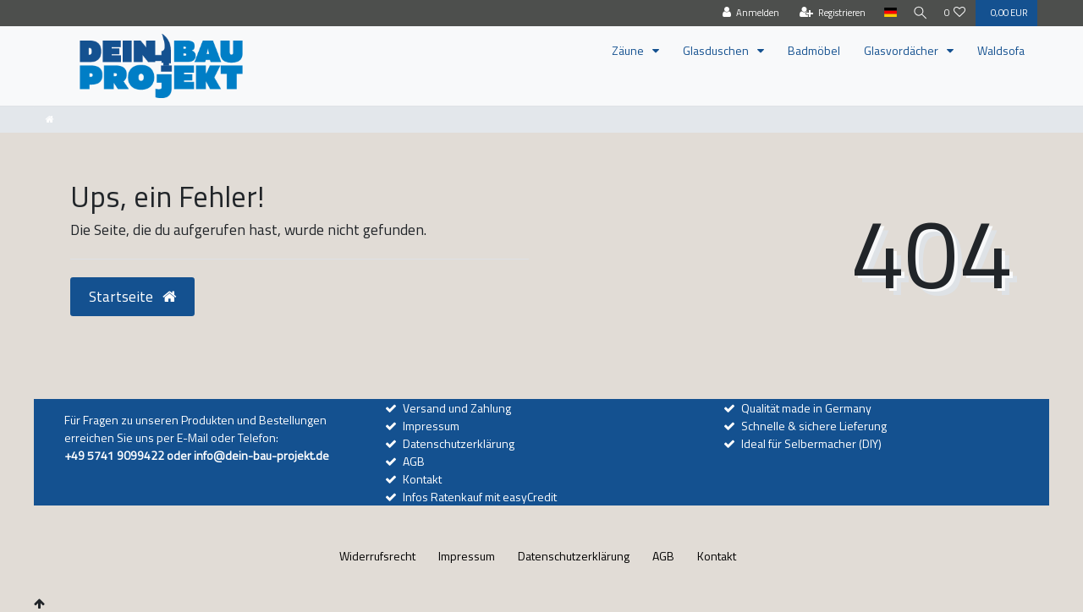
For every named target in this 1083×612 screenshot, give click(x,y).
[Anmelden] (745, 13)
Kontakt (422, 479)
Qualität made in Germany (806, 408)
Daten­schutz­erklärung (573, 556)
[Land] (884, 13)
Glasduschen (717, 50)
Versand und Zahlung (457, 408)
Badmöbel (814, 50)
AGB (414, 461)
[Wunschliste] (955, 13)
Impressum (431, 425)
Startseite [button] (132, 296)
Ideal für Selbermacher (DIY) (811, 443)
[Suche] (918, 13)
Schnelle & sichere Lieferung (814, 425)
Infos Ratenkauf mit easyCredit (480, 496)
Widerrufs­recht (377, 556)
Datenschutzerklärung (458, 443)
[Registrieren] (827, 13)
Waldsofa (1001, 50)
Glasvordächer (902, 50)
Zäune (629, 50)
